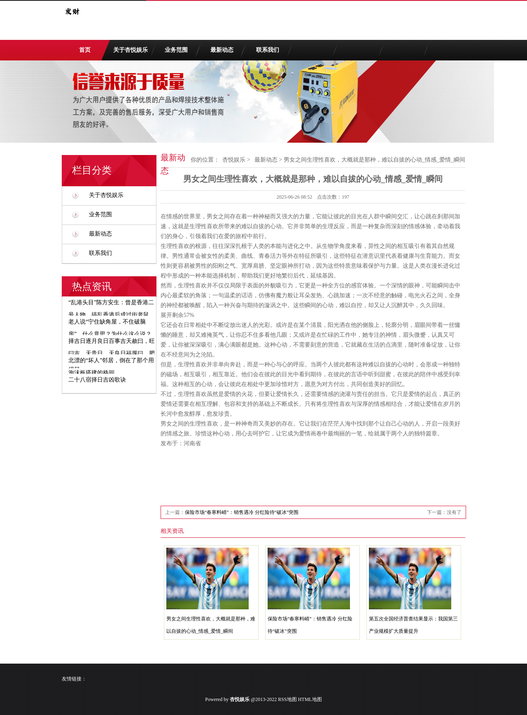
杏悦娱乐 (233, 160)
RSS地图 (287, 699)
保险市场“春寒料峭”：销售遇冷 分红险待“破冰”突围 (241, 512)
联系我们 (267, 50)
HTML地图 (310, 699)
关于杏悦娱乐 (130, 50)
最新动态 (221, 50)
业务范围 (176, 50)
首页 (85, 50)
